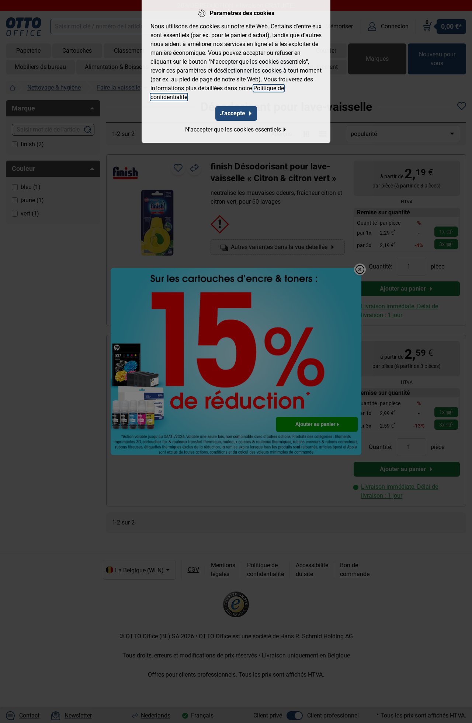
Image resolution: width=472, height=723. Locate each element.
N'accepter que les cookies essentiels (236, 129)
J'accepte (236, 112)
